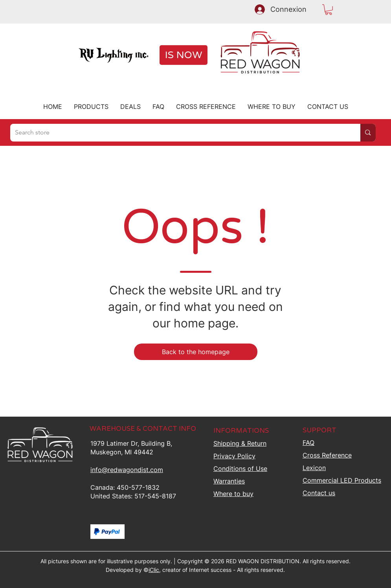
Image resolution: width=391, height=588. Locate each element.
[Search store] (179, 132)
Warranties (229, 481)
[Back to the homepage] (195, 352)
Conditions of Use (240, 468)
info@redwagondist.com (126, 470)
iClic (154, 569)
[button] (328, 9)
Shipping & (239, 443)
